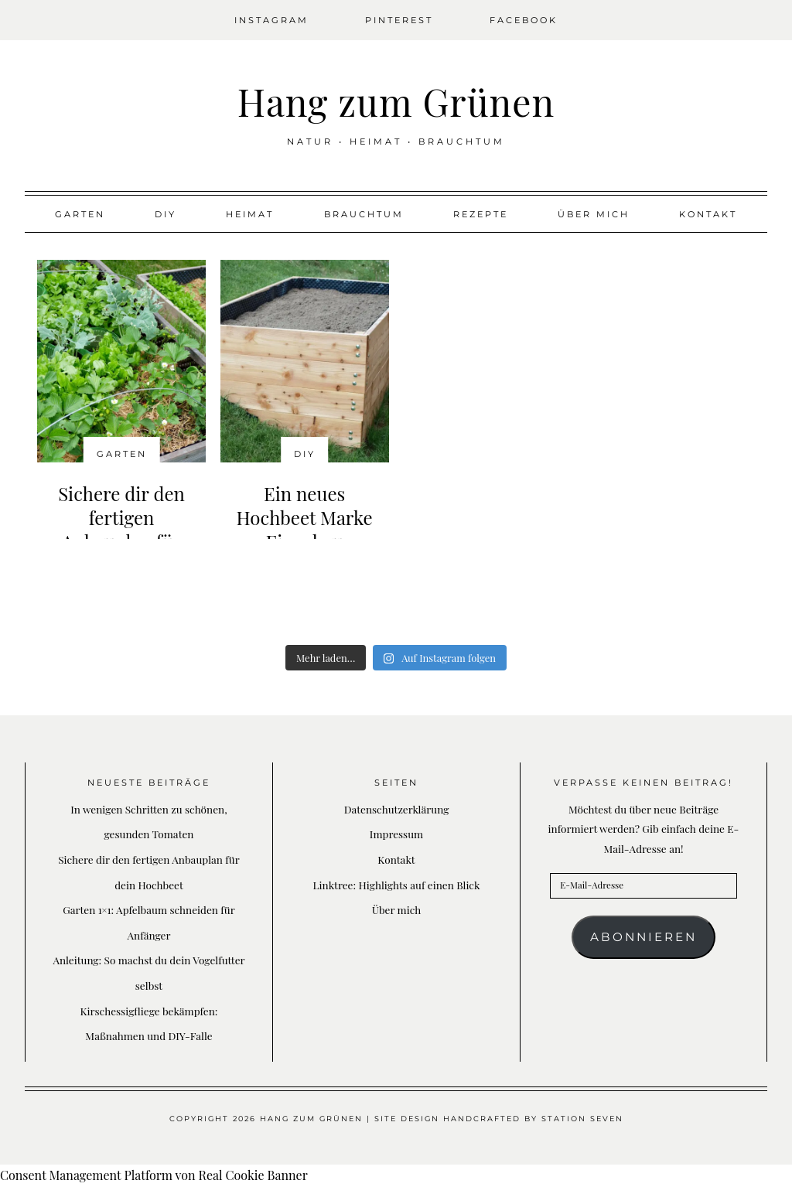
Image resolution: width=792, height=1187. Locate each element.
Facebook (524, 20)
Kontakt (708, 214)
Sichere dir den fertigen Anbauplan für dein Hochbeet (121, 529)
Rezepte (480, 214)
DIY (165, 214)
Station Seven (582, 1118)
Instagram (271, 20)
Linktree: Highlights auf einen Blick (396, 885)
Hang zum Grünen (396, 101)
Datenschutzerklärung (396, 809)
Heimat (250, 214)
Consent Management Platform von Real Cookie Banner (154, 1175)
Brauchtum (364, 214)
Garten (80, 214)
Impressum (396, 834)
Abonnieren (643, 936)
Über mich (594, 214)
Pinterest (399, 20)
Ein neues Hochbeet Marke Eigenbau (305, 517)
